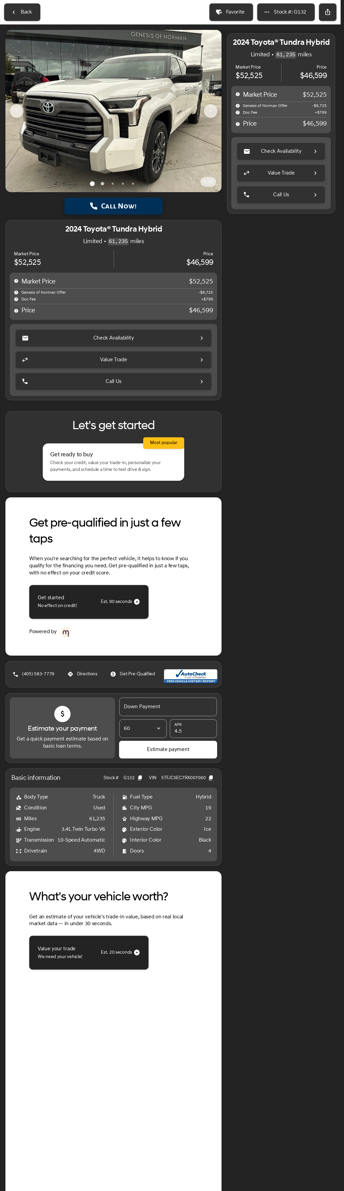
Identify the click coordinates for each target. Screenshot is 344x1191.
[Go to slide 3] (113, 217)
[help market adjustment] (237, 136)
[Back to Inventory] (22, 46)
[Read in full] (113, 940)
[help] (237, 142)
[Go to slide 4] (123, 217)
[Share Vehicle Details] (328, 46)
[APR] (193, 571)
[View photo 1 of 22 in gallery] (113, 144)
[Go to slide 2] (102, 217)
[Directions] (83, 517)
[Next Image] (210, 144)
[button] (21, 144)
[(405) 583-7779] (34, 517)
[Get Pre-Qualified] (133, 517)
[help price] (237, 154)
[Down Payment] (168, 549)
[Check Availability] (281, 181)
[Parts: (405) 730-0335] (265, 5)
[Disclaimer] (21, 1152)
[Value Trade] (281, 203)
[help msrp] (237, 124)
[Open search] (262, 22)
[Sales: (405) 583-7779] (309, 5)
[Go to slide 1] (92, 217)
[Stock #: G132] (286, 46)
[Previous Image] (16, 144)
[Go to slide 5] (133, 217)
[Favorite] (231, 46)
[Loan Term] (143, 571)
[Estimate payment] (168, 592)
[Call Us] (281, 225)
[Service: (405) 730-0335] (219, 5)
